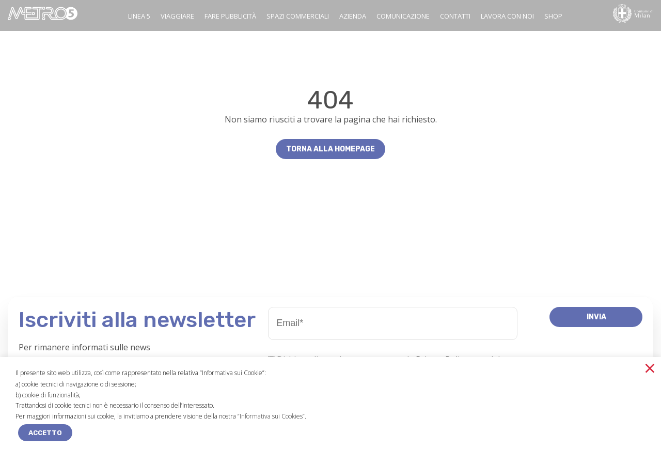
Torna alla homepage (330, 149)
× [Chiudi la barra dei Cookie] (650, 368)
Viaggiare (177, 16)
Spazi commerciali (297, 16)
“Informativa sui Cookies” (271, 416)
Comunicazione (403, 16)
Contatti (455, 16)
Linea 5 (139, 16)
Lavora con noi (507, 16)
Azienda (352, 16)
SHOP (553, 16)
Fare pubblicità (230, 16)
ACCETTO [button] (45, 433)
